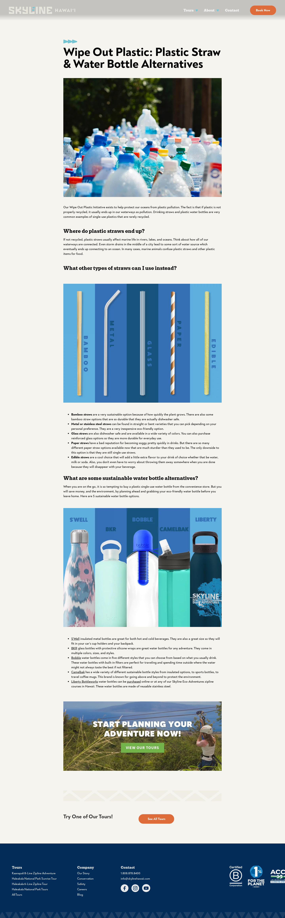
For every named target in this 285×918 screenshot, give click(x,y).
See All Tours (156, 819)
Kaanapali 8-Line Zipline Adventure (34, 873)
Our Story (83, 873)
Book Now (263, 10)
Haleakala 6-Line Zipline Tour (30, 884)
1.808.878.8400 (130, 873)
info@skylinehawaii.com (135, 878)
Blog (80, 894)
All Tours (17, 894)
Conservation (85, 878)
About (209, 10)
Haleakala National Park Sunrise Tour (34, 878)
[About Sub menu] (218, 10)
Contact (232, 10)
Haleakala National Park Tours (30, 889)
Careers (82, 889)
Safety (81, 884)
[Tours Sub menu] (197, 10)
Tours (188, 10)
